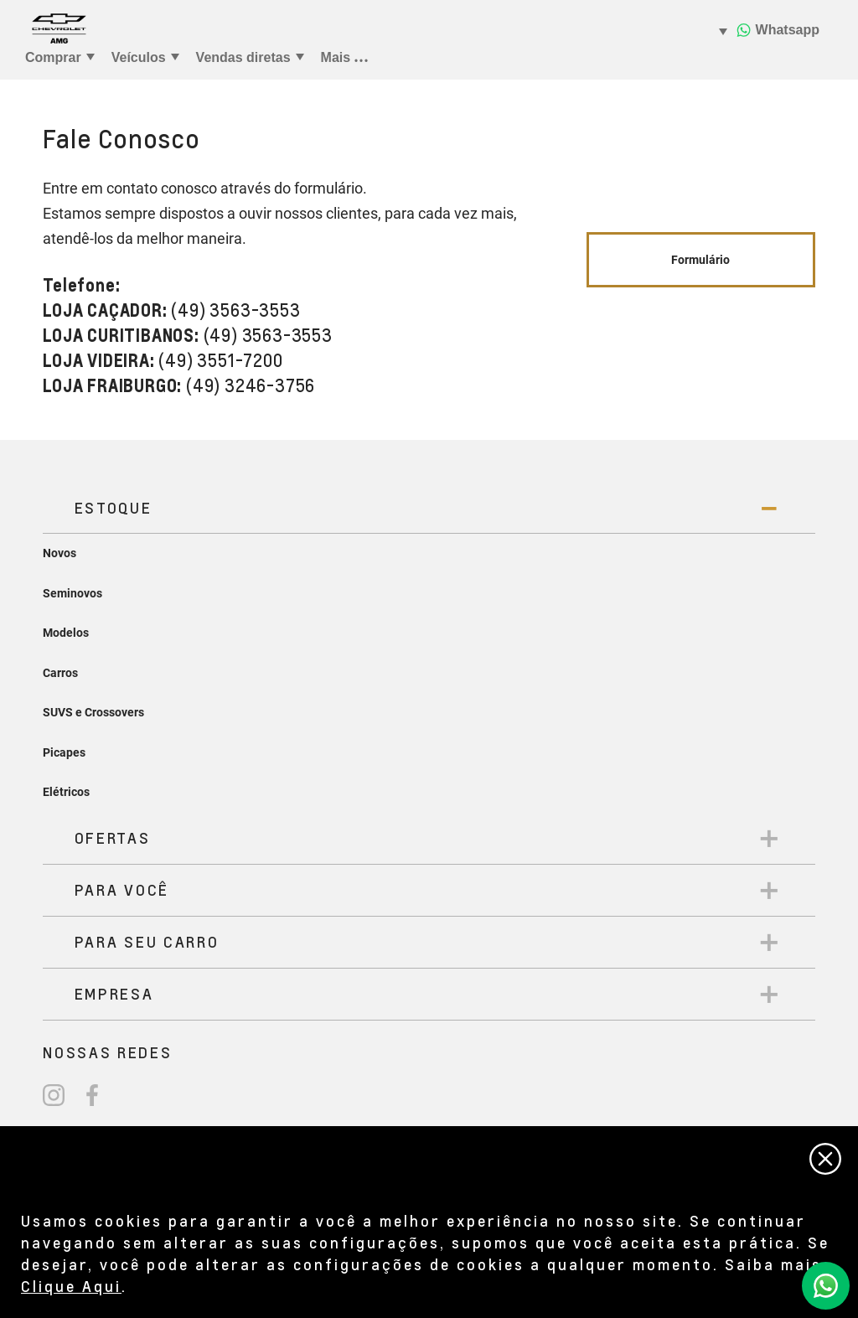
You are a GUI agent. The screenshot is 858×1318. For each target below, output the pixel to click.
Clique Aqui (71, 1285)
